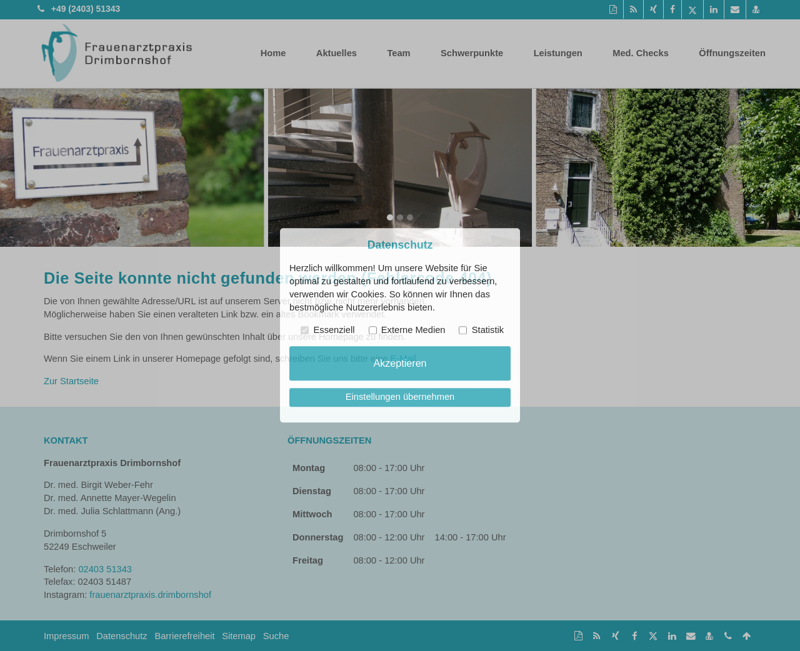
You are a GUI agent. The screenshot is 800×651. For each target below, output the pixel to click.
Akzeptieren (399, 363)
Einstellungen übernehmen (400, 397)
